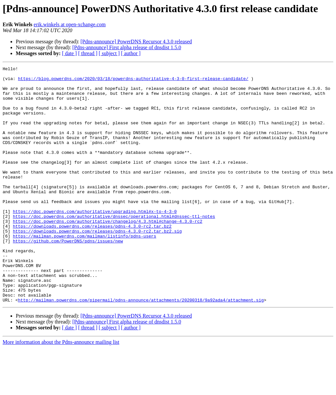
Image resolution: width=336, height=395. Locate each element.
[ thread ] (87, 53)
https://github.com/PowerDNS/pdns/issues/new (68, 276)
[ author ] (131, 53)
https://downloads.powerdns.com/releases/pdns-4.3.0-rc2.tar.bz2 (92, 258)
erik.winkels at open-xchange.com (70, 24)
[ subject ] (109, 53)
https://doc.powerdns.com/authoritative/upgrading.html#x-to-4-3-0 (95, 241)
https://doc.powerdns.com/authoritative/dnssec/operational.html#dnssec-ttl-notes (114, 247)
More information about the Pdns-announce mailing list (61, 389)
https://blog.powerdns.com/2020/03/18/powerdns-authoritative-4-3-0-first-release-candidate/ (133, 81)
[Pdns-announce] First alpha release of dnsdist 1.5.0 (126, 47)
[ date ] (69, 53)
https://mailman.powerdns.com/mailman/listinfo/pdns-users (84, 270)
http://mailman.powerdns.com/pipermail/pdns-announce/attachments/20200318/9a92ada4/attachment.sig (141, 347)
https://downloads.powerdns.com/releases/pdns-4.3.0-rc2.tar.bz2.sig (97, 264)
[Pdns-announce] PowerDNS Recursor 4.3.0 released (136, 41)
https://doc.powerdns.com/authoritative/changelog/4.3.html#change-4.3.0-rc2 (107, 253)
